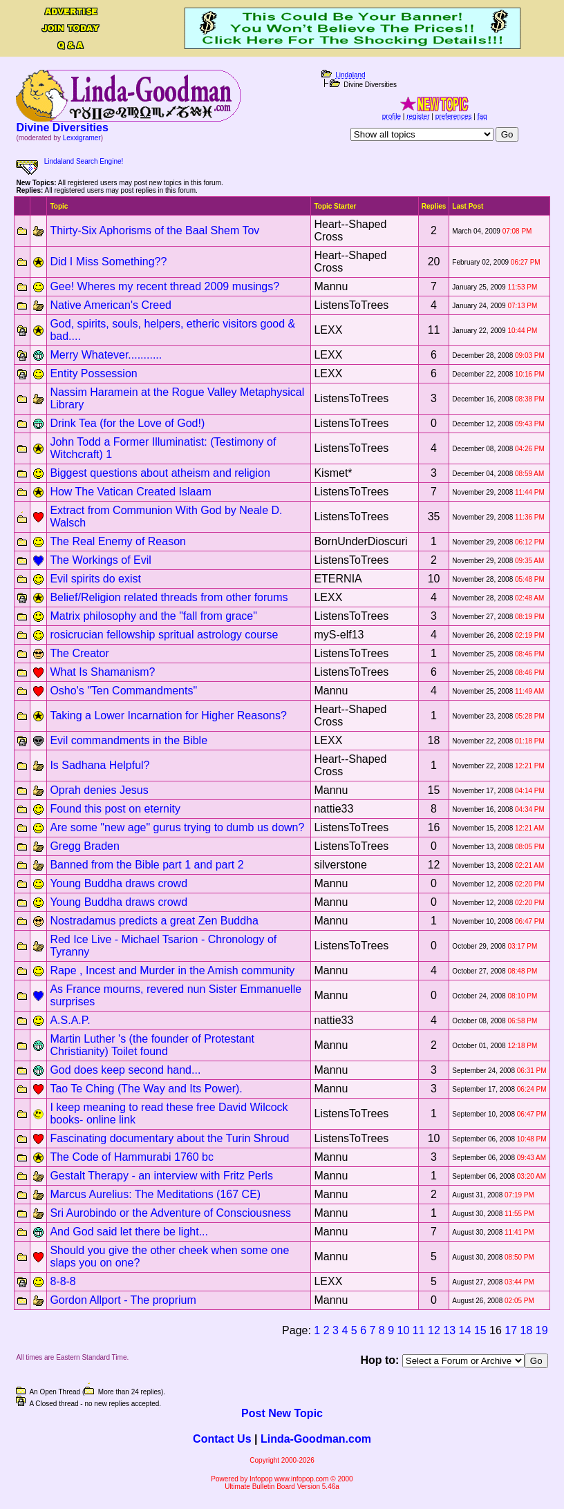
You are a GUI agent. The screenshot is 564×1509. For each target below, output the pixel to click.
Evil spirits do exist (95, 579)
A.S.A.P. (70, 1020)
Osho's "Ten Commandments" (123, 690)
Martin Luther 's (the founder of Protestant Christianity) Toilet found (152, 1045)
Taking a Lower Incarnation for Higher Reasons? (168, 715)
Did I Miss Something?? (108, 261)
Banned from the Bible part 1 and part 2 (146, 865)
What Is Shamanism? (102, 672)
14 (465, 1330)
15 (480, 1330)
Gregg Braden (85, 846)
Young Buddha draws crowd (118, 883)
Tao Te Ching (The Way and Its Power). (146, 1088)
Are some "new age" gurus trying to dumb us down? (177, 827)
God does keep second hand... (125, 1070)
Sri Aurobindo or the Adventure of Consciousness (170, 1213)
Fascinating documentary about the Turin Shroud (169, 1138)
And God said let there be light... (129, 1231)
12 (434, 1330)
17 (511, 1330)
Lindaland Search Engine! (84, 161)
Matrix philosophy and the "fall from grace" (153, 616)
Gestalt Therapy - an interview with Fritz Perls (161, 1175)
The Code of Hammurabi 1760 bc (132, 1157)
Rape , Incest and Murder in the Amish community (172, 970)
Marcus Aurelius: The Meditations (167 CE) (155, 1194)
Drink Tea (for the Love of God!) (127, 423)
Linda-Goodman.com (316, 1439)
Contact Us (222, 1439)
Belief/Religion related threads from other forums (169, 597)
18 (526, 1330)
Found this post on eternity (115, 809)
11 (419, 1330)
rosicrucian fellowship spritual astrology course (164, 634)
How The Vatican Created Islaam (130, 491)
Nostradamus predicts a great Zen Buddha (154, 921)
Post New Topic (282, 1413)
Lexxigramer (82, 138)
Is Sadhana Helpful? (99, 765)
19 (542, 1330)
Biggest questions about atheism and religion (160, 473)
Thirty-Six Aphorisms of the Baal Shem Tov (154, 230)
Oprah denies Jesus (99, 790)
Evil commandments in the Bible (128, 740)
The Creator (79, 653)
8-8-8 (62, 1281)
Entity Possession (93, 373)
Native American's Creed (110, 305)
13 (449, 1330)
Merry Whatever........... (106, 355)
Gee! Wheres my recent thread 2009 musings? (164, 286)
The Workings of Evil (100, 560)
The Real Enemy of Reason (118, 541)
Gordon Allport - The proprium (123, 1300)
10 (403, 1330)
